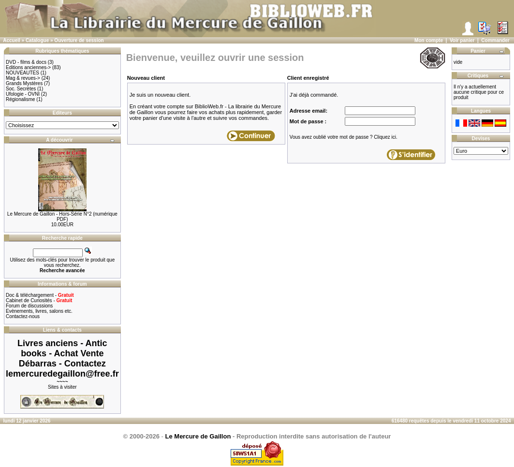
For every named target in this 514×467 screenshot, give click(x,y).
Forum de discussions (29, 305)
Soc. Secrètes (21, 88)
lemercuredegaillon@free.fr (62, 374)
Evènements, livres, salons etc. (39, 311)
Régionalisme (20, 99)
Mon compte (428, 40)
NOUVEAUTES (22, 72)
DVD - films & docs (26, 62)
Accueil (11, 40)
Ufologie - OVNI (23, 94)
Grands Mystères (24, 83)
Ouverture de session (78, 40)
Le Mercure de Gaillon (198, 436)
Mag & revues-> (23, 78)
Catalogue (37, 40)
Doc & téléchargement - (40, 295)
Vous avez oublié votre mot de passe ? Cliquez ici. (343, 137)
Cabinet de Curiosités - (39, 300)
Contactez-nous (23, 316)
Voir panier (462, 40)
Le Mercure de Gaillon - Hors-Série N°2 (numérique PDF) (62, 216)
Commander (495, 40)
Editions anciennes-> (28, 67)
